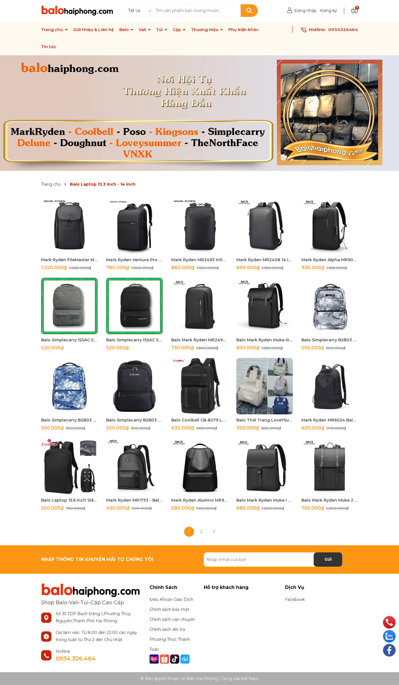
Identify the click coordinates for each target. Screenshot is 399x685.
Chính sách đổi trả (167, 629)
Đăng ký (328, 10)
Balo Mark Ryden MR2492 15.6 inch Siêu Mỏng (199, 339)
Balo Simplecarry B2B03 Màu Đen (134, 420)
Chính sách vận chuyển (172, 619)
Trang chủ (52, 29)
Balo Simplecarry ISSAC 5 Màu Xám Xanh (69, 339)
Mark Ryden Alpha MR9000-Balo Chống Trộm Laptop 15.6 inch (329, 259)
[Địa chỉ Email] (273, 559)
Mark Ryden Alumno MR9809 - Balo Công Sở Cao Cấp (199, 500)
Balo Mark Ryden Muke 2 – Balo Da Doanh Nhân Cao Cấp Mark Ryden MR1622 (329, 500)
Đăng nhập (305, 10)
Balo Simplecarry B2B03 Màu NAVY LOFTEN (69, 420)
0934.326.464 (76, 658)
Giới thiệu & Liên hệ (93, 29)
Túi (160, 29)
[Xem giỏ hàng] (354, 10)
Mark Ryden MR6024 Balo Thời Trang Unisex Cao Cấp (329, 420)
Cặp (177, 29)
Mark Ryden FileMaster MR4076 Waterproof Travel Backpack (69, 259)
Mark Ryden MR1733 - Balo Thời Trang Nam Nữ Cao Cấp (134, 500)
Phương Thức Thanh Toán (170, 644)
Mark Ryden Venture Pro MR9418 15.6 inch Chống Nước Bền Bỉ (134, 259)
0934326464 (343, 29)
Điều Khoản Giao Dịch (171, 599)
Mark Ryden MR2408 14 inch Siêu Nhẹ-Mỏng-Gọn (264, 259)
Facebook (295, 599)
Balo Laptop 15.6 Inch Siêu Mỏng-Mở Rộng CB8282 (69, 500)
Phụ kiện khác (243, 29)
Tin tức (48, 46)
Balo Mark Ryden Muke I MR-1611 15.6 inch (264, 500)
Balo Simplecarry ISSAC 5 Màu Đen (134, 339)
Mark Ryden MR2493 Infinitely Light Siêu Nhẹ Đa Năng (199, 259)
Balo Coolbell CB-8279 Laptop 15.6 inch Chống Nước (199, 420)
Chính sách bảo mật (169, 609)
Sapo (254, 678)
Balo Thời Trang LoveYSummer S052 (264, 420)
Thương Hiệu (205, 29)
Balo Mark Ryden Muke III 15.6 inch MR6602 (264, 339)
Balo (124, 29)
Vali (143, 29)
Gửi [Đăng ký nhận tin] (328, 559)
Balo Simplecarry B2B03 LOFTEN (329, 339)
